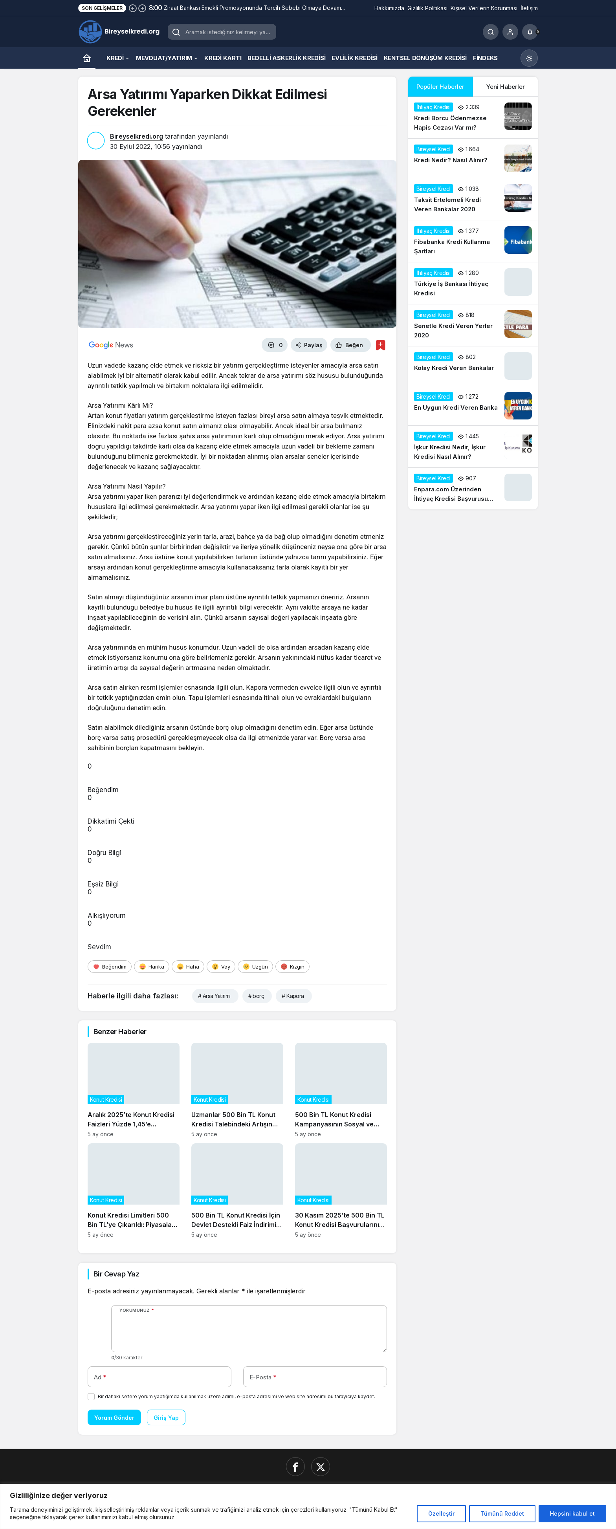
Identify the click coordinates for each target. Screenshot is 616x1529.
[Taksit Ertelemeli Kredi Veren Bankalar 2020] (473, 199)
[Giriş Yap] (510, 32)
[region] (308, 1506)
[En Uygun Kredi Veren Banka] (473, 405)
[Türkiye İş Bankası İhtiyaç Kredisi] (473, 283)
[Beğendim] (110, 966)
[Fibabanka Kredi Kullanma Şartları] (473, 241)
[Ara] (491, 32)
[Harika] (151, 966)
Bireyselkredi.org (136, 136)
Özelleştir (441, 1513)
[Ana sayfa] (87, 58)
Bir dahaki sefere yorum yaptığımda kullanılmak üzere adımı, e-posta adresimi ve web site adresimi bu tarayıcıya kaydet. (236, 1396)
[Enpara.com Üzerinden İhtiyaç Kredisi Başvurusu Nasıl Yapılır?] (473, 488)
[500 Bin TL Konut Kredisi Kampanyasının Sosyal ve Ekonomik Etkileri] (341, 1090)
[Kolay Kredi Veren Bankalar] (473, 366)
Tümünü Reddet (502, 1513)
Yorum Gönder (114, 1417)
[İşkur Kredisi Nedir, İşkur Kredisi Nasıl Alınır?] (473, 446)
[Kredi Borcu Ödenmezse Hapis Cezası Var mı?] (473, 117)
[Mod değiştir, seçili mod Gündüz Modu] (529, 58)
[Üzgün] (255, 966)
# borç (256, 995)
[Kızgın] (292, 966)
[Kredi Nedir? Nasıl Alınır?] (473, 158)
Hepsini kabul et (572, 1513)
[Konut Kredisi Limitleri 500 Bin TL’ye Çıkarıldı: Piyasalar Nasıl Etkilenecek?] (134, 1190)
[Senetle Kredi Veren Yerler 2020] (473, 325)
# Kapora (293, 995)
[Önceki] (133, 8)
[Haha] (188, 966)
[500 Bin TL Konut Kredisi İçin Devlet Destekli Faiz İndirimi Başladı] (237, 1190)
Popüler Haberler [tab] (440, 86)
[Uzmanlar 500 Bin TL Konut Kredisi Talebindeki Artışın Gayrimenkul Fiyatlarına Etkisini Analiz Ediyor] (237, 1090)
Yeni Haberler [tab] (505, 86)
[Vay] (221, 966)
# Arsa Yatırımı (214, 995)
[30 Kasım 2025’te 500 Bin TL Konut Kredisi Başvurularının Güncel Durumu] (341, 1190)
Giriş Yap (166, 1417)
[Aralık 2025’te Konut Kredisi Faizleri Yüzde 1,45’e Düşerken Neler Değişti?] (134, 1090)
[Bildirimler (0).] (530, 32)
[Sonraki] (142, 8)
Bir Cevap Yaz (116, 1274)
